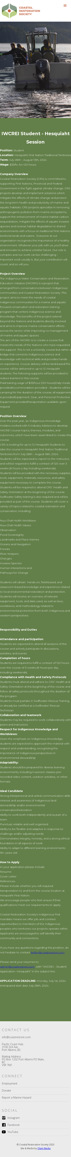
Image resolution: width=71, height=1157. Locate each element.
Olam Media (44, 1148)
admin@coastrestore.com (17, 966)
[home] (19, 11)
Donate (6, 1090)
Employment (9, 1083)
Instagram (14, 1118)
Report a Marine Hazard (16, 1097)
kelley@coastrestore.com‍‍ (48, 952)
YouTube (13, 1132)
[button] (65, 5)
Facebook (14, 1125)
